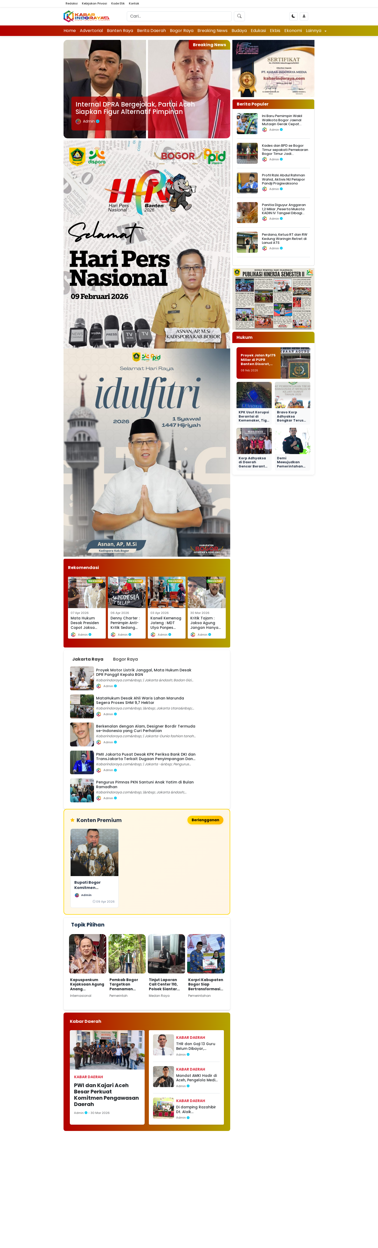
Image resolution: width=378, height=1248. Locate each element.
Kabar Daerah (88, 1077)
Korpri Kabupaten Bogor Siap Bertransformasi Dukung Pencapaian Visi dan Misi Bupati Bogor (205, 985)
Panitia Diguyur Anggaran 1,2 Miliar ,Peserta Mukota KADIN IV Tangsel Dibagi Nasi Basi (284, 211)
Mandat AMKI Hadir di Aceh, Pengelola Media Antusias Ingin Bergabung (197, 1078)
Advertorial (91, 31)
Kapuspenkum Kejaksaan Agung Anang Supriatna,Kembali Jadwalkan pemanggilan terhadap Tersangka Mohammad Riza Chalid (87, 985)
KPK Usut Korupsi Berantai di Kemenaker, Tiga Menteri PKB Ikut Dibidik (254, 420)
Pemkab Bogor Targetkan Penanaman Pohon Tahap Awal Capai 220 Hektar (124, 985)
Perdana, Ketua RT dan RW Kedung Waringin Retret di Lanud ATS (284, 238)
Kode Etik (118, 3)
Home (70, 31)
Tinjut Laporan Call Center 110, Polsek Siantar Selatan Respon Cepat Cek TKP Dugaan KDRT (164, 985)
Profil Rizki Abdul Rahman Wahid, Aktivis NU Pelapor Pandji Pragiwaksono (283, 179)
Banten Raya (120, 31)
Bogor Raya (181, 31)
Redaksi (72, 3)
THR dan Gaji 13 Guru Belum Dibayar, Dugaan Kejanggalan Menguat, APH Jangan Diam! (197, 1046)
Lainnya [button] (314, 31)
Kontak (134, 3)
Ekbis (275, 31)
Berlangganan (205, 820)
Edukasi (258, 31)
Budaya (239, 31)
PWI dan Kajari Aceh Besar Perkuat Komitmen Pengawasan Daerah (106, 1095)
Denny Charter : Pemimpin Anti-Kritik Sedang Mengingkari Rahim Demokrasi (125, 630)
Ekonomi (293, 31)
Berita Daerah (151, 31)
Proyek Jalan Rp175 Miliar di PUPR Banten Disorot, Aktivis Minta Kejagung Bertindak (258, 366)
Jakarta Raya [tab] (87, 659)
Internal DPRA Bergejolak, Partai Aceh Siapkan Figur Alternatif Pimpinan (135, 108)
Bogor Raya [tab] (125, 659)
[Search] (179, 16)
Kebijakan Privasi (94, 3)
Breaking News (212, 31)
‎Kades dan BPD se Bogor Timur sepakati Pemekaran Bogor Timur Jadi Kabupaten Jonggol (285, 151)
